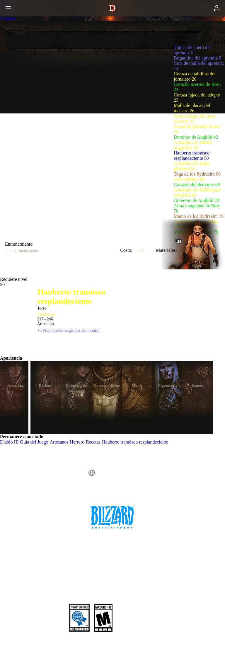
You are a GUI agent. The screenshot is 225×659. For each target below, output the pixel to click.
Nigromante (167, 385)
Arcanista (15, 385)
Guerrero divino (106, 385)
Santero (198, 385)
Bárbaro (46, 385)
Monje (137, 385)
